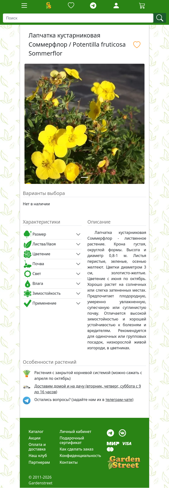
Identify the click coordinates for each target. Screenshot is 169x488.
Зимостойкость (42, 293)
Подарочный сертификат (72, 440)
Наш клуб (38, 455)
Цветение (37, 254)
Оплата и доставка (37, 447)
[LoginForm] (116, 5)
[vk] (122, 431)
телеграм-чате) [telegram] (119, 399)
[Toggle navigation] (24, 5)
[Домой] (48, 5)
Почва (34, 264)
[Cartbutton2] (142, 5)
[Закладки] (71, 5)
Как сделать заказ (76, 449)
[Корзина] (142, 5)
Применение (40, 303)
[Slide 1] (84, 177)
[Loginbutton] (116, 5)
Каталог (36, 431)
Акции (35, 438)
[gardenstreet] (123, 462)
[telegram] (93, 5)
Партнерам (39, 462)
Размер (35, 234)
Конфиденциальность (80, 455)
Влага (33, 284)
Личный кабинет (75, 431)
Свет (32, 274)
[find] (159, 18)
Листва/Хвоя (40, 244)
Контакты (69, 462)
